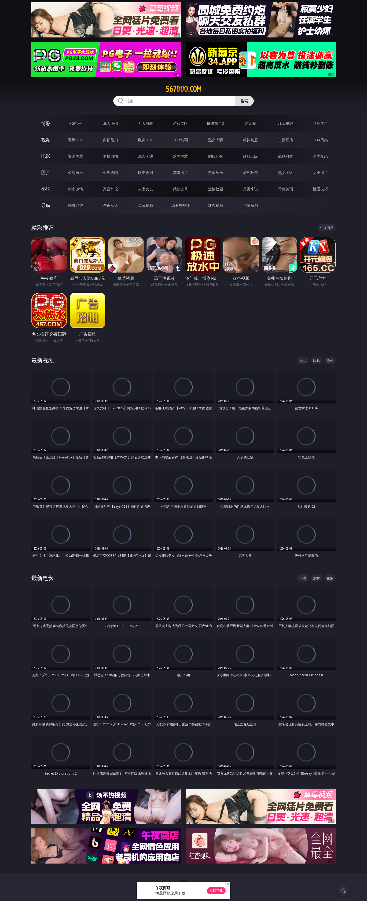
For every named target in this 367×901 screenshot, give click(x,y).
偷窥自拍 (75, 172)
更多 (330, 360)
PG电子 (75, 123)
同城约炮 (75, 205)
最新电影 (42, 578)
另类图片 (320, 172)
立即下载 (216, 890)
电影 (46, 156)
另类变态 (320, 156)
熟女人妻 (215, 139)
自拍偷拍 (110, 139)
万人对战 (145, 123)
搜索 (244, 100)
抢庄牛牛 (320, 123)
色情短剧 (250, 205)
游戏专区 (180, 123)
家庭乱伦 (110, 189)
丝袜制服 (250, 139)
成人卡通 (145, 156)
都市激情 (75, 189)
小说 (46, 189)
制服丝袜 (215, 156)
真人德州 (110, 123)
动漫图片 (180, 172)
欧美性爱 (180, 156)
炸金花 (250, 123)
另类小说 (250, 189)
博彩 (46, 123)
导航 (46, 205)
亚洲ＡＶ (75, 139)
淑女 (316, 578)
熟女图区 (285, 172)
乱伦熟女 (285, 156)
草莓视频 (145, 205)
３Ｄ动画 (180, 139)
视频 (46, 140)
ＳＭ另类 (320, 139)
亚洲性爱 (75, 156)
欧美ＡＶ (145, 139)
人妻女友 (145, 189)
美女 (303, 360)
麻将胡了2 (215, 123)
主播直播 (285, 139)
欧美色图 (145, 172)
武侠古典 (180, 189)
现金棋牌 (285, 123)
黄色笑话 (285, 189)
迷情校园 (215, 189)
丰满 (303, 578)
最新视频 (42, 360)
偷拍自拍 (110, 156)
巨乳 (316, 360)
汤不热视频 (180, 205)
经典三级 (250, 156)
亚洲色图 (110, 172)
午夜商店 (110, 205)
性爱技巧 (320, 189)
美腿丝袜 (215, 172)
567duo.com (183, 89)
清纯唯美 (250, 172)
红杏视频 (215, 205)
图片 (46, 172)
